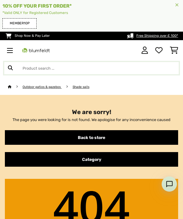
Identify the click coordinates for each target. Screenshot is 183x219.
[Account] (145, 50)
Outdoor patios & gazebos (42, 87)
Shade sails (81, 87)
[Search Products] (91, 68)
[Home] (15, 87)
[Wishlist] (159, 50)
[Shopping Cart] (174, 50)
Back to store (91, 137)
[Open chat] (169, 184)
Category (91, 159)
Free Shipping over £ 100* (157, 36)
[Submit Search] (10, 68)
